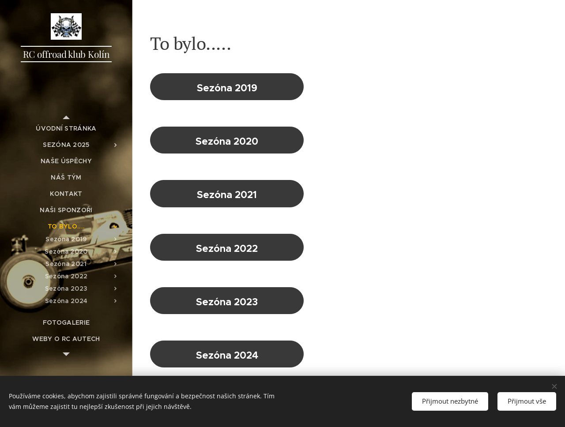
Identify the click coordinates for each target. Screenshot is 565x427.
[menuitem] (66, 129)
